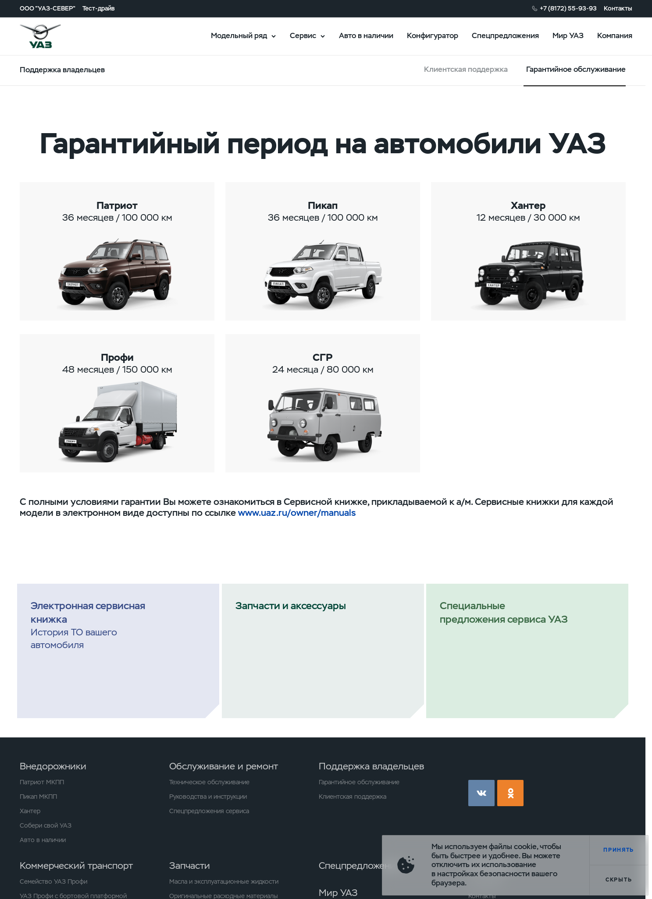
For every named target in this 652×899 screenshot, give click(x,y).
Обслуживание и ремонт (223, 766)
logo (51, 36)
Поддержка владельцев (371, 766)
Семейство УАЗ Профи (53, 881)
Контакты (618, 8)
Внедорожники (53, 766)
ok (510, 793)
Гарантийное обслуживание (359, 782)
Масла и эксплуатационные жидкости (223, 881)
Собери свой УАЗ (45, 825)
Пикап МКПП (38, 796)
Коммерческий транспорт (76, 865)
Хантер (30, 811)
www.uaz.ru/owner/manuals (297, 512)
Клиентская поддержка (466, 69)
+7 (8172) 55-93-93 (568, 8)
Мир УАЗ (568, 35)
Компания (614, 35)
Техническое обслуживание (209, 782)
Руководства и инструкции (208, 796)
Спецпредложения (505, 35)
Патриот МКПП (42, 782)
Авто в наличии (366, 35)
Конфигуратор (432, 35)
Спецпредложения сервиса (209, 811)
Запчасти (189, 865)
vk (481, 793)
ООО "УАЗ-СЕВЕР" (47, 8)
